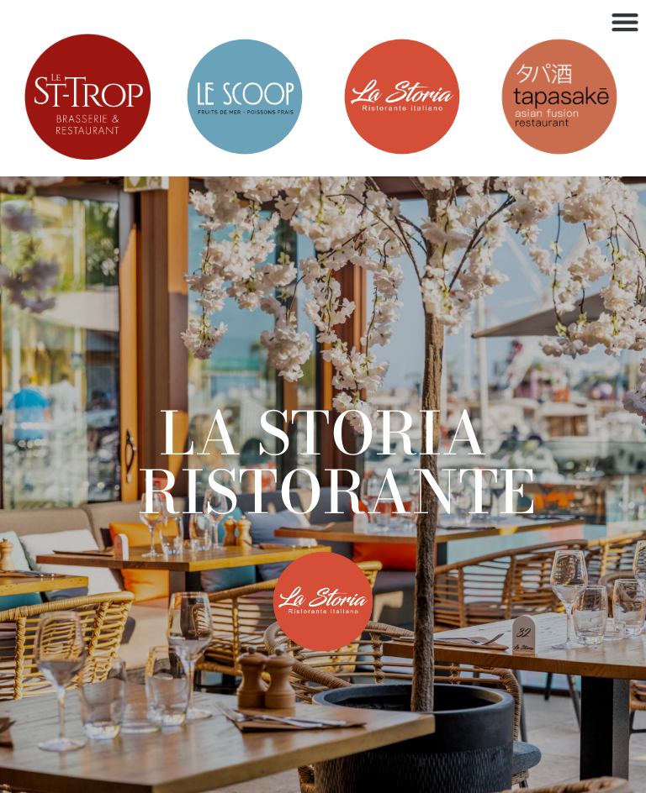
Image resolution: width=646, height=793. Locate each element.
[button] (624, 21)
